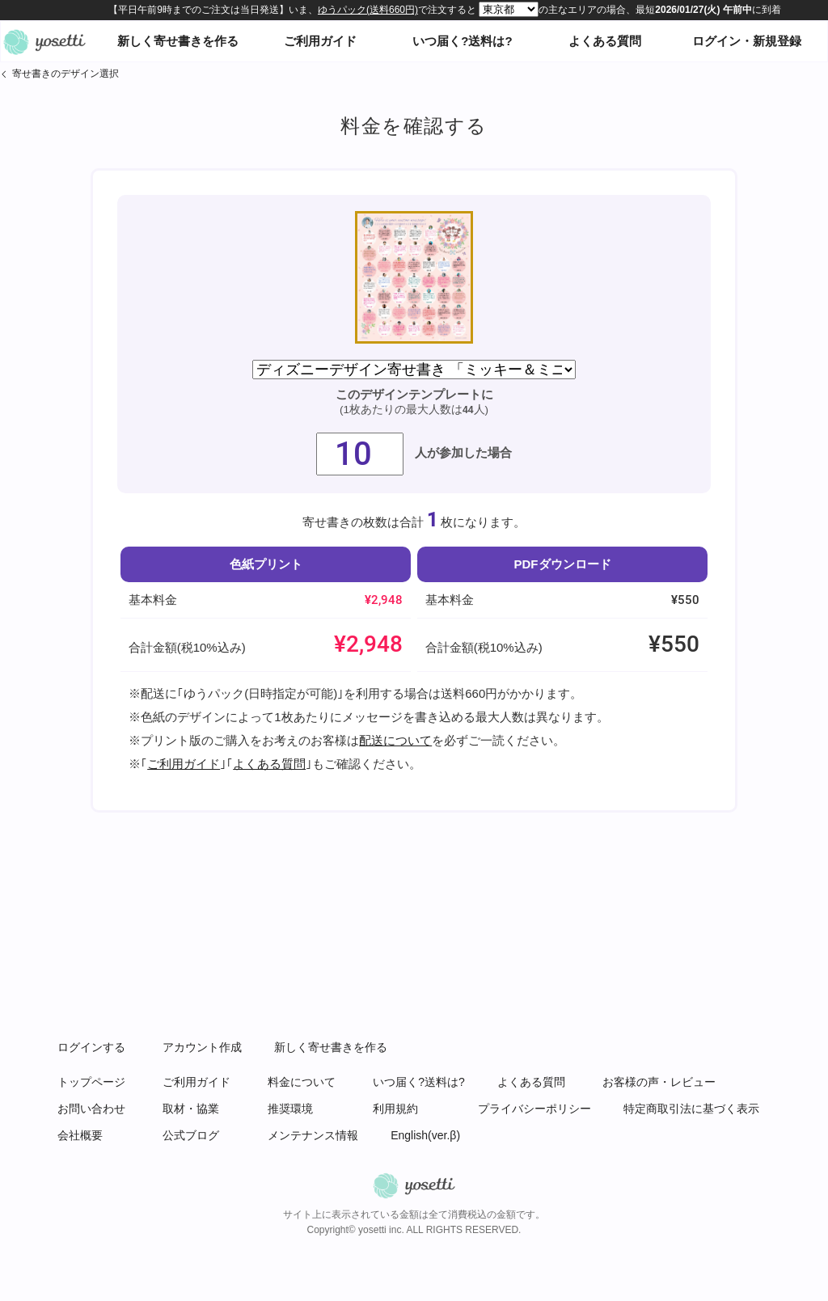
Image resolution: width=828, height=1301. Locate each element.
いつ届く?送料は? (462, 41)
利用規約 (395, 1108)
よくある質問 (604, 41)
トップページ (91, 1081)
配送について (395, 740)
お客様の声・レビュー (659, 1081)
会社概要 (80, 1135)
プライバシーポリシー (534, 1108)
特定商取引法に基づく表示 (691, 1108)
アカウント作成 (202, 1047)
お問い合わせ (91, 1108)
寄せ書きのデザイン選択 (65, 73)
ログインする (91, 1047)
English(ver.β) (425, 1135)
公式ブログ (191, 1135)
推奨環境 (290, 1108)
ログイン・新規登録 (746, 41)
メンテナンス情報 (313, 1135)
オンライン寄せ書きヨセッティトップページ (44, 41)
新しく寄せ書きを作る (178, 41)
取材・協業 (191, 1108)
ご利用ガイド (320, 41)
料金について (302, 1081)
